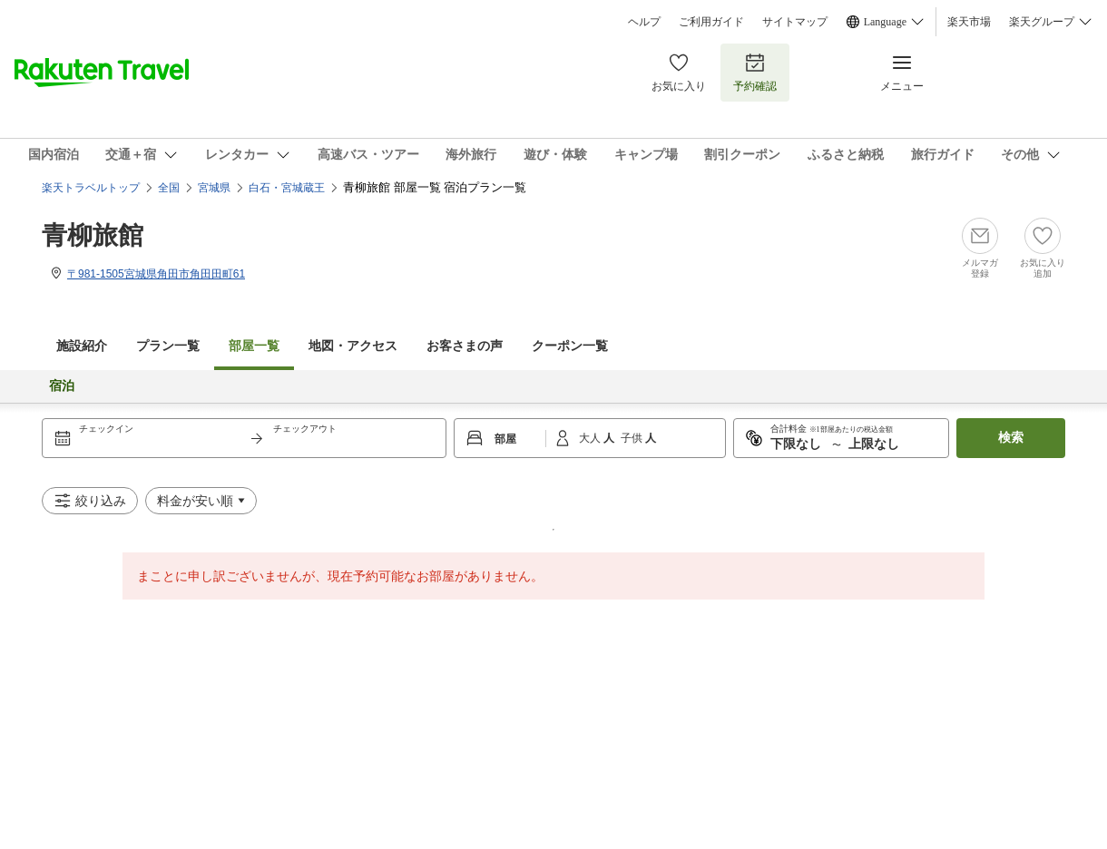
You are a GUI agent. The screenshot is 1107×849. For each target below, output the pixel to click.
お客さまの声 (464, 346)
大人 (591, 438)
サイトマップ (795, 21)
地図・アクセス (353, 346)
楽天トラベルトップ (91, 187)
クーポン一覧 (570, 346)
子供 (633, 438)
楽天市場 (969, 21)
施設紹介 (81, 346)
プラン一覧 (168, 346)
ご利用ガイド (711, 21)
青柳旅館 (92, 235)
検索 (1011, 437)
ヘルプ (644, 21)
